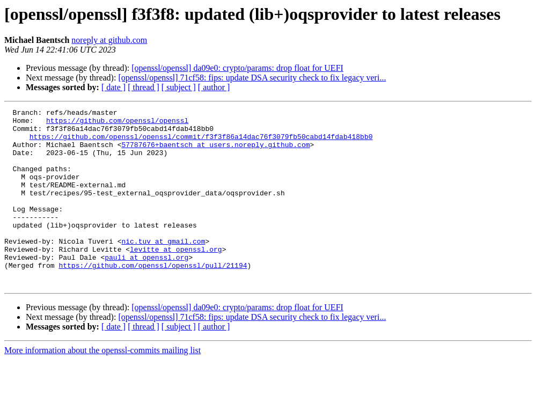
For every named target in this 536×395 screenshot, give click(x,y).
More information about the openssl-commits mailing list (102, 385)
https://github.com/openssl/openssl (117, 123)
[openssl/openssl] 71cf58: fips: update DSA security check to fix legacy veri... (252, 77)
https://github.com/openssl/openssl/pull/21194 (152, 297)
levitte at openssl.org (176, 278)
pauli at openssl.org (146, 287)
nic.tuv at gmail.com (163, 268)
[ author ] (214, 87)
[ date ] (113, 87)
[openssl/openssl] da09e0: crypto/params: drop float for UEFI (237, 67)
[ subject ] (178, 87)
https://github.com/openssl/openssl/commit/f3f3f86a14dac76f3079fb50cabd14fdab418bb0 (201, 143)
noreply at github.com (109, 40)
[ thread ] (143, 87)
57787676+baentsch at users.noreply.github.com (215, 152)
